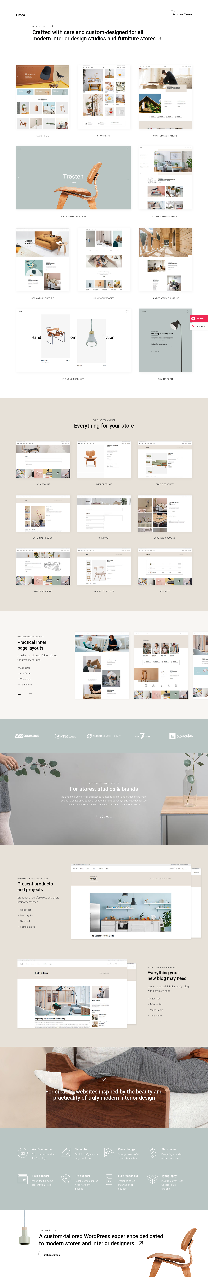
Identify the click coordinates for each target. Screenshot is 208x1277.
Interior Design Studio (165, 216)
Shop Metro (104, 136)
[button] (21, 694)
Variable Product (104, 591)
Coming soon (165, 379)
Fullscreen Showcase (73, 216)
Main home (43, 136)
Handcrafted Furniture (165, 298)
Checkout (103, 538)
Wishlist (165, 591)
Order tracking (43, 591)
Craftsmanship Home (165, 136)
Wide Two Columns (164, 538)
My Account (43, 484)
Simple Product (165, 484)
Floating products (73, 379)
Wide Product (104, 484)
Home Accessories (104, 298)
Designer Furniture (42, 298)
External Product (43, 538)
